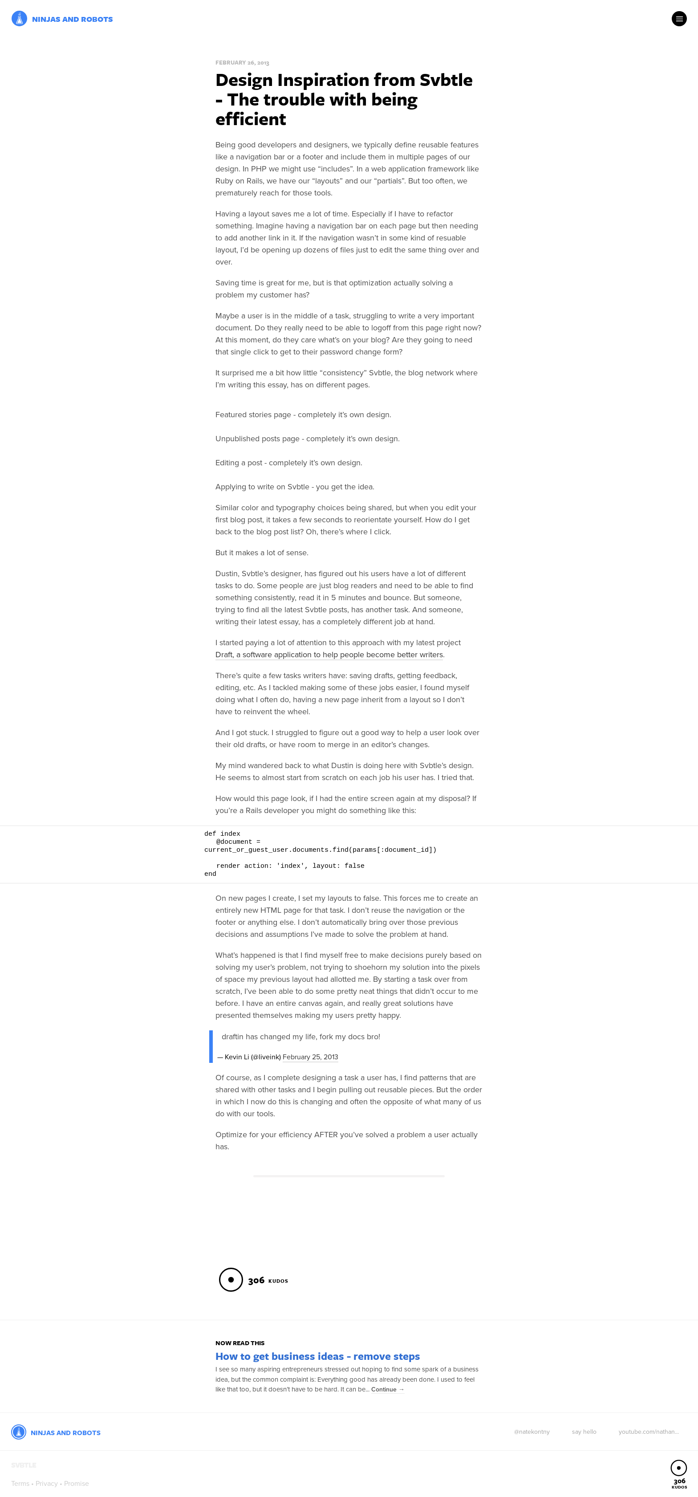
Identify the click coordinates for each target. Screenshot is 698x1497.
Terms (20, 1483)
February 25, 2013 (310, 1057)
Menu (679, 18)
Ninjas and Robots (72, 18)
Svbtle (19, 18)
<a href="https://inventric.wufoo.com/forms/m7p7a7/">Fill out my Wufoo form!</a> (349, 1228)
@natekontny (532, 1432)
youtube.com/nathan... (649, 1432)
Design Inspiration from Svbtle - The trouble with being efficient (344, 98)
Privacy (47, 1483)
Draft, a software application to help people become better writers (329, 654)
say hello (584, 1432)
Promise (76, 1483)
